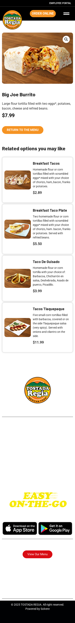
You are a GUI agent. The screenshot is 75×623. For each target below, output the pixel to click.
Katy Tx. (37, 478)
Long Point (37, 448)
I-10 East (37, 472)
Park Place (37, 454)
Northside (37, 442)
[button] (66, 39)
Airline (37, 436)
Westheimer (37, 466)
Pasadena (37, 460)
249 (37, 430)
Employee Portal (60, 3)
